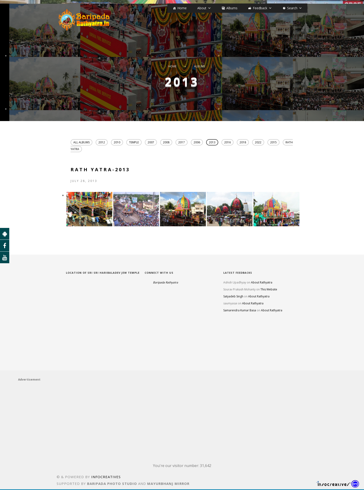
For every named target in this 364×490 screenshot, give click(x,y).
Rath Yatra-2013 (100, 170)
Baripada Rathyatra (165, 283)
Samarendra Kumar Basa (239, 311)
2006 (197, 142)
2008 (166, 142)
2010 (117, 142)
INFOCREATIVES (106, 477)
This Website (268, 290)
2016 (227, 142)
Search (292, 8)
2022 (258, 142)
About (201, 8)
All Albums (81, 142)
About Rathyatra (261, 283)
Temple (134, 142)
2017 (181, 142)
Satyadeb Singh (233, 297)
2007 (151, 142)
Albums (231, 8)
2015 (273, 142)
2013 (212, 142)
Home (182, 8)
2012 (101, 142)
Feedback (260, 8)
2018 (243, 142)
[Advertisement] (157, 420)
